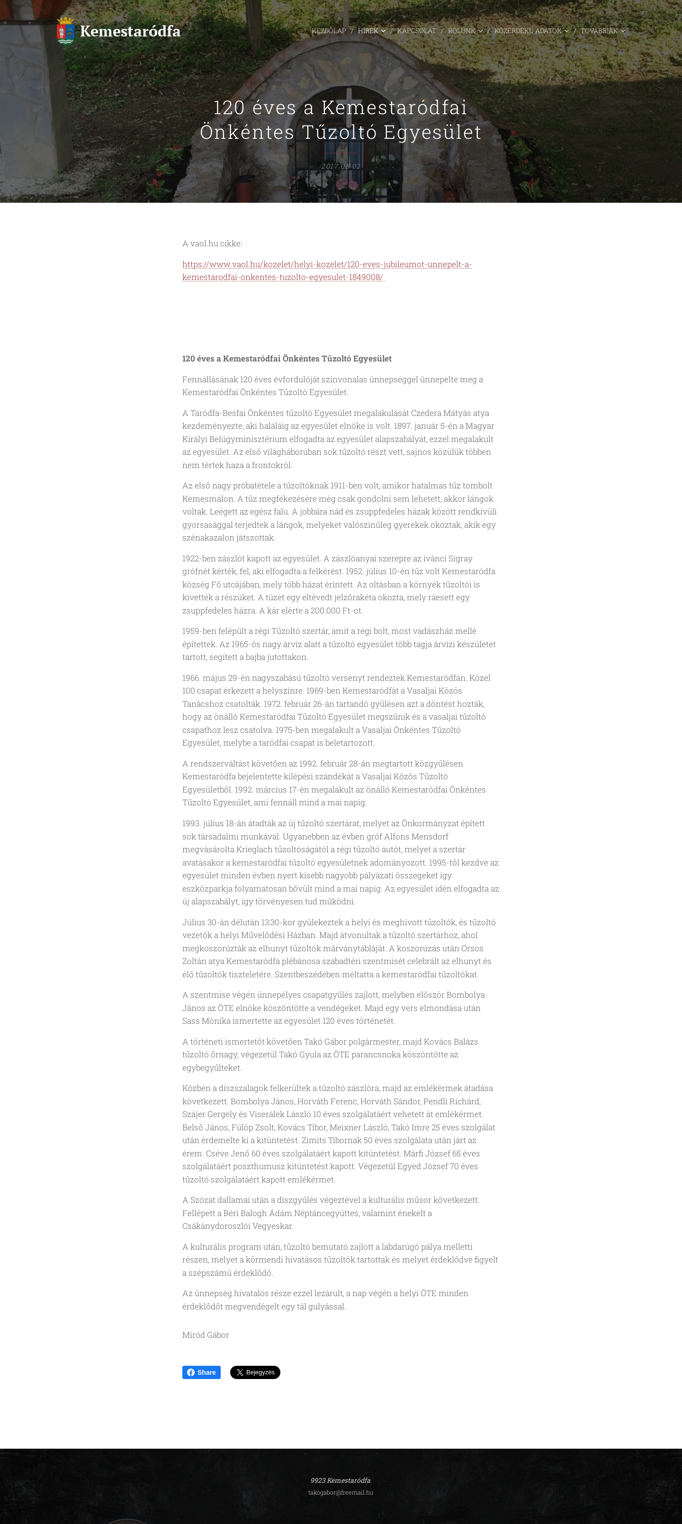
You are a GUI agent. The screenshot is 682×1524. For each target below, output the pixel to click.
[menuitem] (282, 31)
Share (201, 1372)
